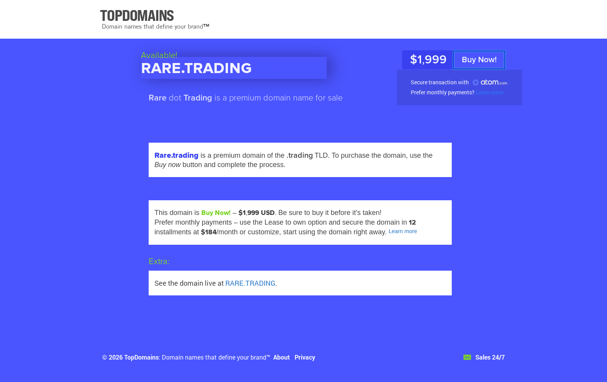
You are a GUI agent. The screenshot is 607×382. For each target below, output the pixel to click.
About (281, 357)
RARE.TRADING (250, 283)
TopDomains (141, 357)
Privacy (305, 357)
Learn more (489, 92)
